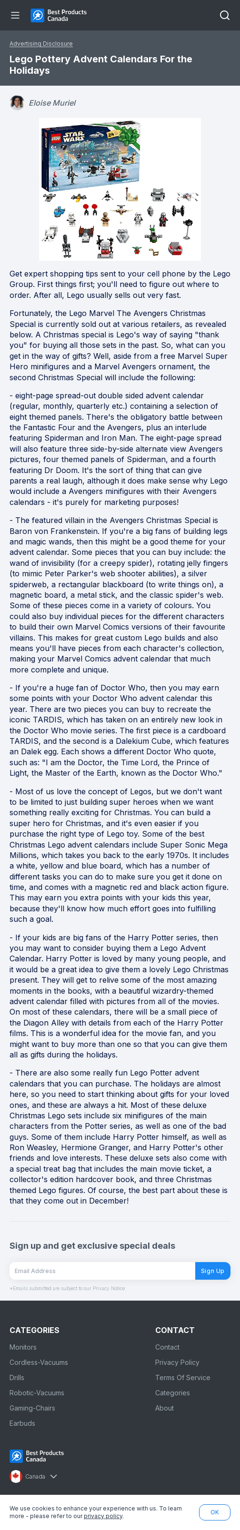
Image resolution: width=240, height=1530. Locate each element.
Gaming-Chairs (32, 1408)
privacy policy (103, 1516)
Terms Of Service (182, 1377)
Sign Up (213, 1270)
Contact (167, 1347)
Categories (172, 1393)
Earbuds (22, 1423)
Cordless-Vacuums (39, 1362)
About (164, 1408)
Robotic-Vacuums (37, 1393)
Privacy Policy (177, 1362)
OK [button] (214, 1512)
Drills (17, 1377)
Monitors (23, 1347)
